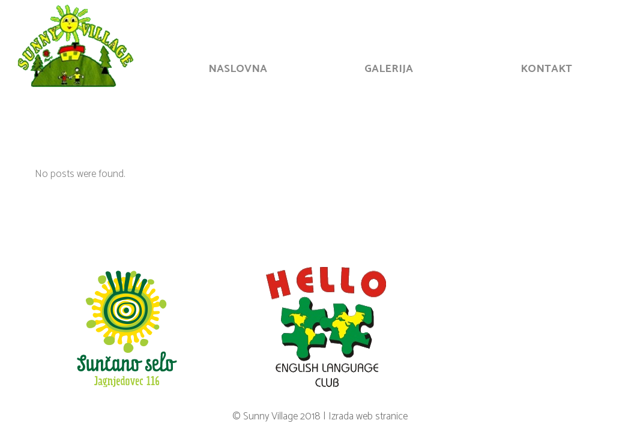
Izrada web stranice (368, 416)
